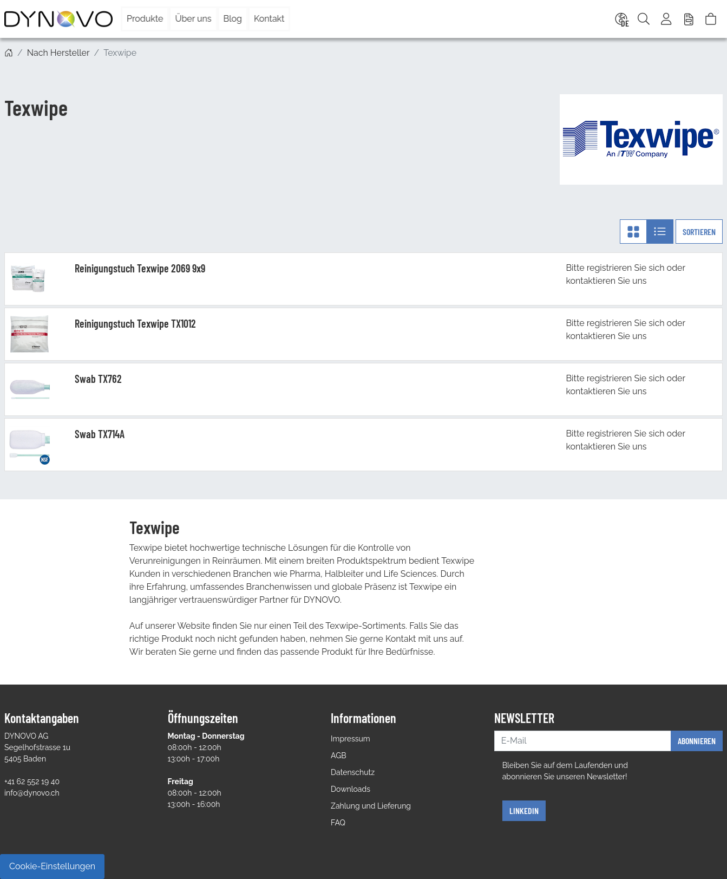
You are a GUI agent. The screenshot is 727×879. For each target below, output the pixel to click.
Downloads (350, 789)
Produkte (145, 19)
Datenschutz (353, 772)
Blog (233, 19)
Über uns (193, 19)
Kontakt (269, 19)
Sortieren (699, 231)
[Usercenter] (667, 18)
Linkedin (524, 810)
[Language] (620, 18)
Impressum (350, 738)
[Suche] (644, 18)
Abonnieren (697, 740)
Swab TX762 (98, 378)
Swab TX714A (100, 433)
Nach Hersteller (58, 53)
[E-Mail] (582, 741)
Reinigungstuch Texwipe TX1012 (135, 323)
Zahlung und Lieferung (371, 806)
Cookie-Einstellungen (52, 866)
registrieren (609, 268)
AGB (338, 755)
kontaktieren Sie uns (606, 281)
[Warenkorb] (711, 18)
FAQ (338, 822)
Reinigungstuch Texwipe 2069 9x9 (140, 268)
